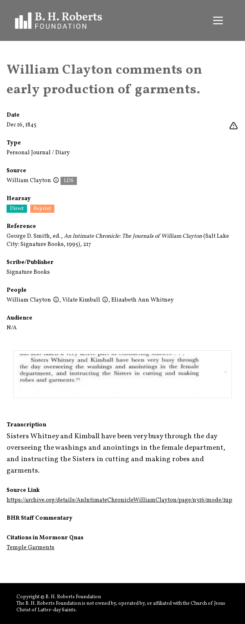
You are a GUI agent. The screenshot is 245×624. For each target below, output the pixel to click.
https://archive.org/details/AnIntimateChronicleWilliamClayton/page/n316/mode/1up (119, 500)
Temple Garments (30, 548)
